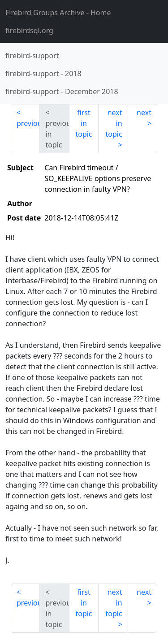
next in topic (113, 123)
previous (28, 123)
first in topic (83, 123)
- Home (58, 12)
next (144, 112)
